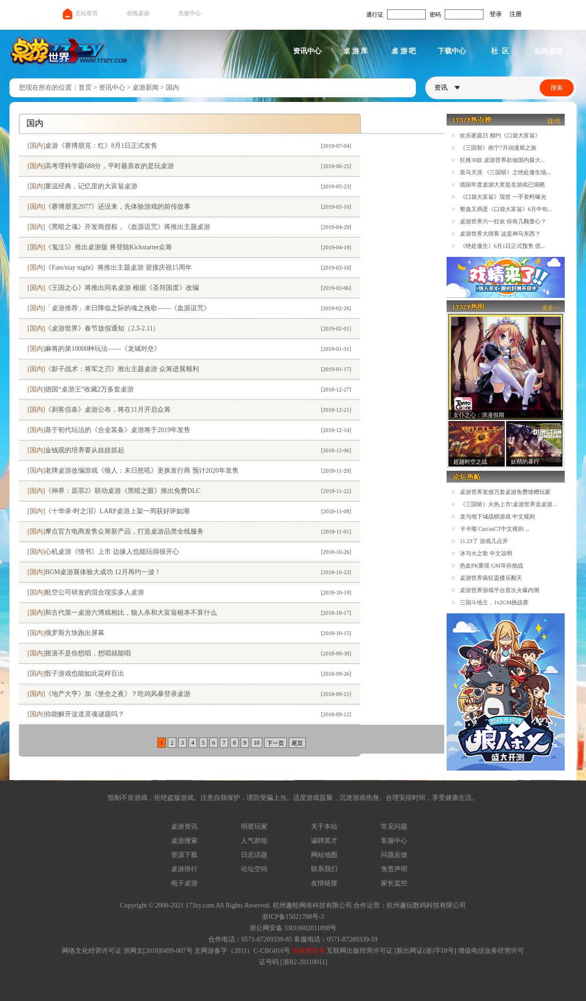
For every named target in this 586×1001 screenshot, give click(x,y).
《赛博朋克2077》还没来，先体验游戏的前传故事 (117, 206)
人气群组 (254, 840)
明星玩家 (254, 826)
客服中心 (394, 840)
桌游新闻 (145, 87)
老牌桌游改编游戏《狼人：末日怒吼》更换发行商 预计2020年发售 (142, 470)
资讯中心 (307, 51)
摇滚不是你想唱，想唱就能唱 (88, 653)
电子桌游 (184, 883)
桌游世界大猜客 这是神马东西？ (500, 233)
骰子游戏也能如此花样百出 (84, 673)
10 (256, 742)
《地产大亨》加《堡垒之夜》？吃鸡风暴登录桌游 (117, 693)
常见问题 (394, 826)
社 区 (500, 51)
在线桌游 (138, 13)
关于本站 (324, 826)
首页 (85, 87)
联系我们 (324, 869)
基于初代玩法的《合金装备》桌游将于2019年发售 (117, 429)
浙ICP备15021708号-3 (293, 916)
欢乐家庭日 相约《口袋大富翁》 (500, 135)
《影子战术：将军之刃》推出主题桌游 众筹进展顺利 (122, 369)
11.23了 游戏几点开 (484, 541)
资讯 (447, 87)
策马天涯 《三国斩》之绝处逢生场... (505, 172)
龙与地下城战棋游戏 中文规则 (497, 516)
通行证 (374, 14)
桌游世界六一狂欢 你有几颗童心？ (503, 221)
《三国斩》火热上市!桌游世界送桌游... (508, 504)
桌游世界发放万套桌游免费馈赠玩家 (505, 492)
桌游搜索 (184, 840)
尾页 (297, 743)
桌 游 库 (355, 51)
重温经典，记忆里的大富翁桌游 (91, 186)
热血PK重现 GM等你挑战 (491, 565)
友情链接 (324, 883)
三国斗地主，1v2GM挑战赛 (494, 602)
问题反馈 (394, 854)
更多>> (551, 308)
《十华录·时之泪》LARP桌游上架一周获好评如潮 (117, 511)
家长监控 (394, 883)
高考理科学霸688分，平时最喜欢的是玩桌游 (109, 166)
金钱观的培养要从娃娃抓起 (84, 450)
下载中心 (452, 51)
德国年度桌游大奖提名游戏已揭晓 (502, 184)
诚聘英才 (324, 840)
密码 (435, 14)
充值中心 (189, 13)
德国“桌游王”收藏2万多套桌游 (89, 389)
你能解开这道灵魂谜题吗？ (84, 714)
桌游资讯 (184, 826)
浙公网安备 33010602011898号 (293, 928)
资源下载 (184, 854)
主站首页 (79, 13)
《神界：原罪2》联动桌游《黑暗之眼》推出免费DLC (122, 490)
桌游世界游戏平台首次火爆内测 (499, 590)
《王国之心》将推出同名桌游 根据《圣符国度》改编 (122, 287)
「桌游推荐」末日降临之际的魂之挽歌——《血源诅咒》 (127, 308)
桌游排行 (184, 869)
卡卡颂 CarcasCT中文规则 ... (494, 529)
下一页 (275, 743)
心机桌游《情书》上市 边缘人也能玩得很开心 (112, 551)
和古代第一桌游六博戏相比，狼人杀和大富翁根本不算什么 (131, 612)
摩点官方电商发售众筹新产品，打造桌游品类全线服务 (124, 531)
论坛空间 (254, 869)
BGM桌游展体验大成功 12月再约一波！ (103, 572)
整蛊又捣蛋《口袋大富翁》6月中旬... (506, 209)
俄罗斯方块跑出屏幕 (74, 632)
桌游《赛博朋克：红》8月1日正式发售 (101, 145)
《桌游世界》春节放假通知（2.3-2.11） (102, 328)
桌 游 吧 (403, 51)
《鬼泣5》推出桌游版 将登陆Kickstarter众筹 (108, 247)
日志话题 (254, 854)
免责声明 (394, 869)
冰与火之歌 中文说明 (486, 553)
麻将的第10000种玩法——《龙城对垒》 (103, 348)
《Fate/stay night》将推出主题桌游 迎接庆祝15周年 (118, 267)
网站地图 (324, 854)
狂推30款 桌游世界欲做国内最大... (502, 160)
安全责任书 (308, 950)
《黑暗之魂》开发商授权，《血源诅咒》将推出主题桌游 (127, 226)
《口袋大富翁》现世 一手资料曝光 (503, 197)
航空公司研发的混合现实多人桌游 (94, 592)
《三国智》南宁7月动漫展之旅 (498, 147)
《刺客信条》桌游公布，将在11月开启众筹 (107, 409)
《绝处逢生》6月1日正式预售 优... (502, 246)
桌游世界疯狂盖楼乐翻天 (491, 578)
